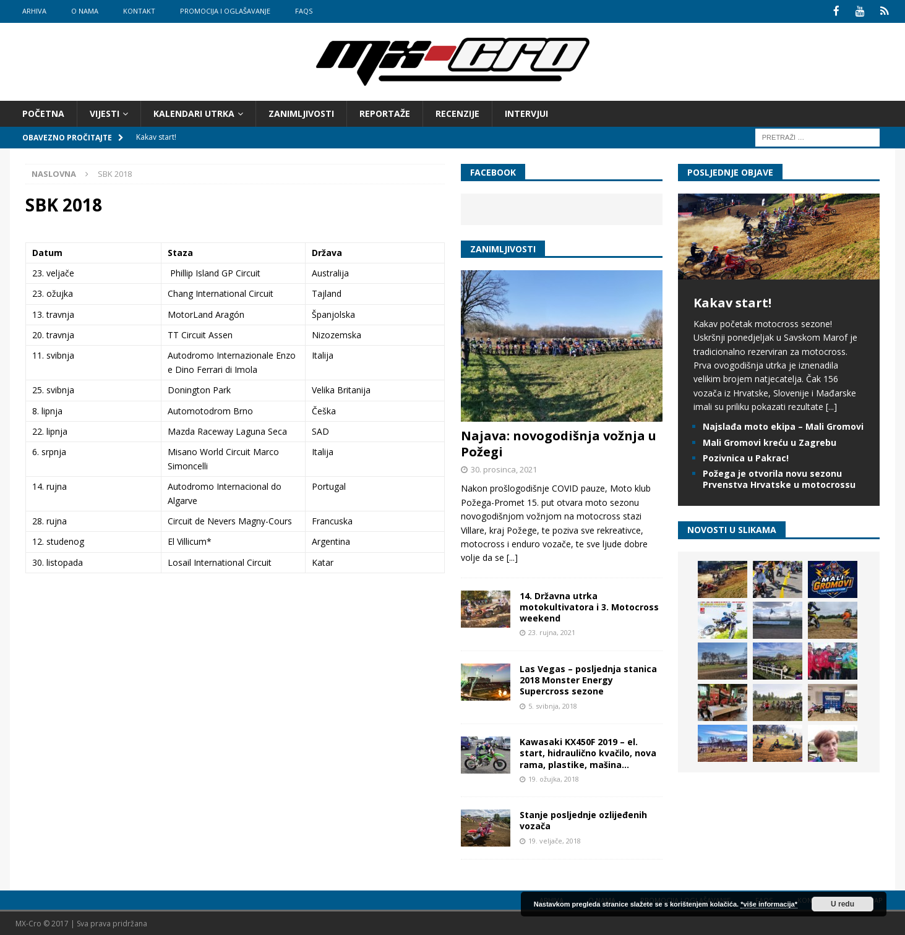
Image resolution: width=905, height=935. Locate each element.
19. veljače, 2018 (554, 839)
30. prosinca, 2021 (504, 468)
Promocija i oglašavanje (225, 10)
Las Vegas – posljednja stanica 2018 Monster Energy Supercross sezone (588, 679)
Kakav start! (732, 301)
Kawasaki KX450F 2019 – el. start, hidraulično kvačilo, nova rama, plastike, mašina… (588, 752)
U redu (842, 904)
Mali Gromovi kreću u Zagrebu (769, 441)
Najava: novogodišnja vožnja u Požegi (558, 442)
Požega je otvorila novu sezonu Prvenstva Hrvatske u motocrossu (779, 477)
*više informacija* (768, 904)
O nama (84, 10)
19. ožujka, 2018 (553, 777)
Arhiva (34, 10)
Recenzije (457, 112)
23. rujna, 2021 (551, 631)
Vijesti (104, 112)
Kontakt (139, 10)
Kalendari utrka (193, 112)
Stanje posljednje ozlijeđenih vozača (583, 819)
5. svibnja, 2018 (552, 704)
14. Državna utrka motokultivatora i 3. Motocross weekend (589, 606)
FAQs (303, 10)
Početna (43, 112)
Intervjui (526, 112)
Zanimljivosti (301, 112)
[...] (512, 557)
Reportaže (384, 112)
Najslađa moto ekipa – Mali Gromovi (783, 426)
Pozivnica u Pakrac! (746, 457)
